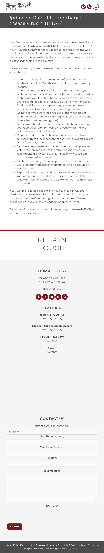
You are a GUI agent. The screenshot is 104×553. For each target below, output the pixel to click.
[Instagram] (45, 297)
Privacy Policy (12, 545)
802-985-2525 (52, 288)
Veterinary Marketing (45, 548)
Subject (52, 457)
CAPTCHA (52, 506)
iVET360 (75, 548)
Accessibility (27, 545)
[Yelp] (39, 297)
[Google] (65, 297)
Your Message (52, 470)
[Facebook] (52, 297)
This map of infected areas (64, 83)
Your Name (52, 436)
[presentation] (29, 514)
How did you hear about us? (52, 425)
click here (36, 213)
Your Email (52, 447)
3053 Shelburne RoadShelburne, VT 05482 (52, 279)
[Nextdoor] (58, 297)
